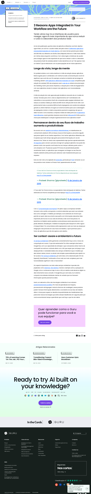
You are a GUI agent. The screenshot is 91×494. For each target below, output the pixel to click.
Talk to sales (75, 453)
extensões (59, 160)
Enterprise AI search (26, 449)
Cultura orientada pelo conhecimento (10, 472)
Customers (40, 445)
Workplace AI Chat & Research (26, 443)
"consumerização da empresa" (47, 209)
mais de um (65, 83)
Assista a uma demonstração (81, 2)
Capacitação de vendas (10, 465)
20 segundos (38, 143)
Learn (39, 443)
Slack (5, 475)
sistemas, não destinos (51, 268)
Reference (40, 447)
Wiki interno (7, 451)
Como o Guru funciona (10, 445)
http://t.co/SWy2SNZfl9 (44, 175)
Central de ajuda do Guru (61, 443)
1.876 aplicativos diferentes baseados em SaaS (59, 81)
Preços (34, 2)
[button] (10, 2)
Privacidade (35, 492)
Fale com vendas (44, 322)
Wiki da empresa (25, 451)
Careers (74, 443)
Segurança (58, 447)
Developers (41, 451)
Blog (39, 449)
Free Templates (42, 455)
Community (41, 453)
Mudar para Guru (8, 467)
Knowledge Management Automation (27, 447)
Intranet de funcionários (27, 454)
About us (74, 445)
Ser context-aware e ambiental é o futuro (16, 22)
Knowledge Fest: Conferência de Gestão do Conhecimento (11, 477)
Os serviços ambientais (41, 241)
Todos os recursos (8, 449)
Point (72, 160)
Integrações (7, 447)
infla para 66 (72, 115)
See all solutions (25, 456)
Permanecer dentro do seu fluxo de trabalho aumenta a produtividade (16, 18)
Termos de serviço (9, 492)
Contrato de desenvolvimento (23, 492)
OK (87, 488)
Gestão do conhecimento (10, 469)
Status (56, 445)
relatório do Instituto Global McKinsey (57, 130)
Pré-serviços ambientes (48, 256)
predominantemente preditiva (43, 285)
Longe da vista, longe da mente (15, 15)
